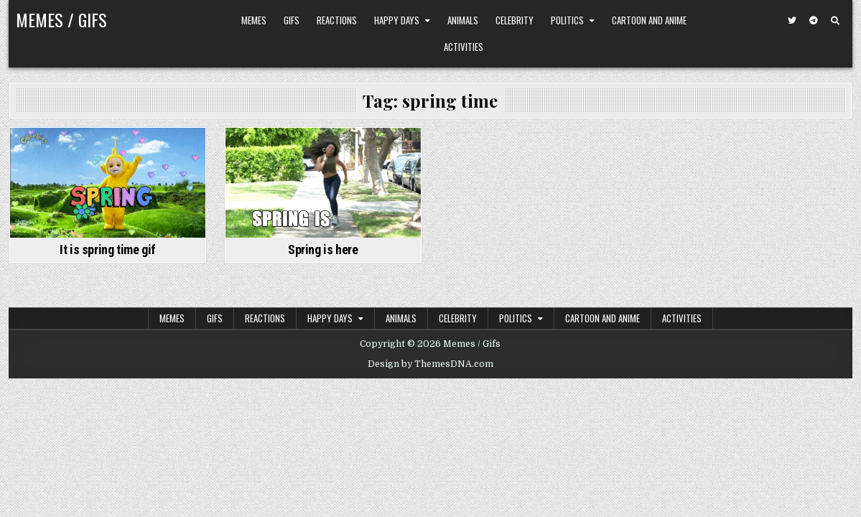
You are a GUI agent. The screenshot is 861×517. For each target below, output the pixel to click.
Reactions (337, 20)
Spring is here (323, 249)
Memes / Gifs (61, 19)
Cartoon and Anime (649, 20)
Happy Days (396, 20)
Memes (253, 20)
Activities (463, 46)
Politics (567, 20)
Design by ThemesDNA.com (430, 364)
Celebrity (514, 20)
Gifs (291, 20)
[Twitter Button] (792, 20)
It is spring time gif (108, 249)
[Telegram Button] (813, 20)
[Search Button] (835, 20)
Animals (462, 20)
